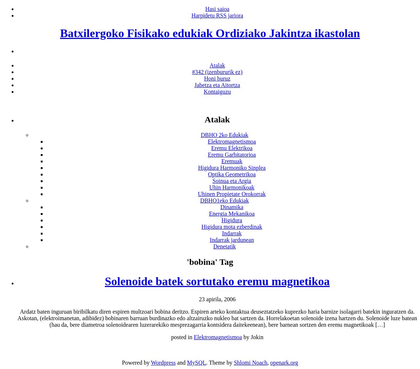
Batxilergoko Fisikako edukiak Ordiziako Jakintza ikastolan (210, 33)
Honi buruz (217, 78)
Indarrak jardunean (232, 240)
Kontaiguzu (217, 92)
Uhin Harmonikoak (231, 187)
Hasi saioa (217, 9)
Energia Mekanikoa (231, 214)
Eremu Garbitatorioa (232, 155)
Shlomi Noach (250, 363)
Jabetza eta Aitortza (217, 85)
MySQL (196, 363)
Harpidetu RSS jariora (217, 15)
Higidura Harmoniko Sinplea (232, 168)
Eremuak (231, 161)
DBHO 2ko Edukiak (225, 135)
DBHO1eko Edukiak (224, 200)
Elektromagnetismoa (232, 141)
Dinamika (231, 207)
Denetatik (224, 246)
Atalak (217, 65)
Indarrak (232, 233)
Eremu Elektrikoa (231, 148)
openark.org (284, 363)
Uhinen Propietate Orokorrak (232, 194)
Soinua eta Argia (232, 181)
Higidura (232, 220)
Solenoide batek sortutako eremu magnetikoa (217, 281)
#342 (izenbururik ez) (217, 72)
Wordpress (163, 363)
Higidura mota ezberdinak (231, 227)
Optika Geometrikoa (231, 174)
